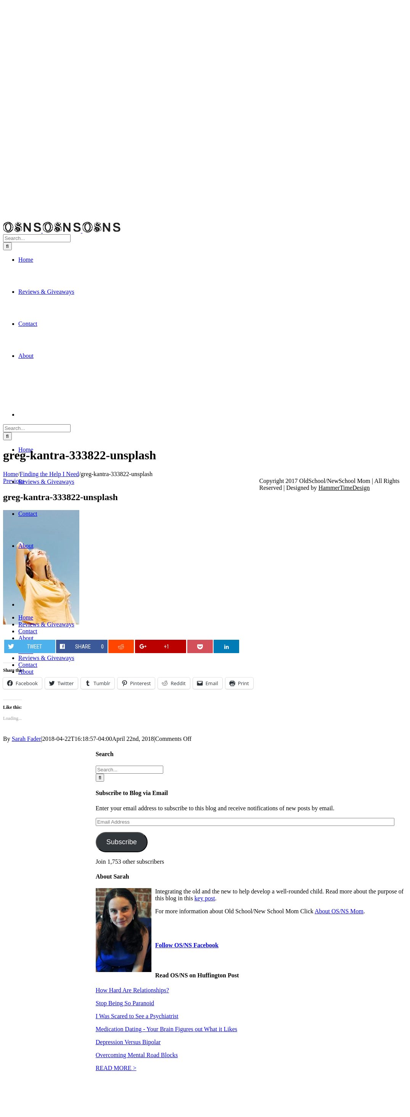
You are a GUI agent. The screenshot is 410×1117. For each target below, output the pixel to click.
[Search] (7, 246)
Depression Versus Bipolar (128, 1042)
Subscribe (121, 842)
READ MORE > (116, 1068)
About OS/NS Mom (339, 911)
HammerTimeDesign (344, 487)
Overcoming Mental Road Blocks (137, 1055)
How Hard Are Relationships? (132, 990)
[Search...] (37, 238)
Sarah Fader (26, 739)
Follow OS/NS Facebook (187, 945)
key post (205, 898)
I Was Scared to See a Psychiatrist (137, 1016)
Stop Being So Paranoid (125, 1003)
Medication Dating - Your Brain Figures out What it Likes (166, 1029)
